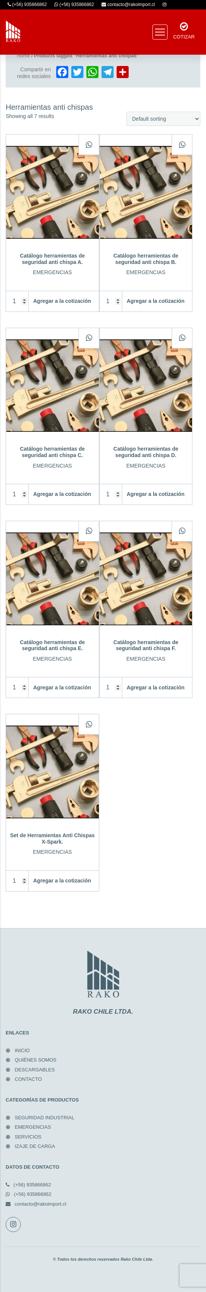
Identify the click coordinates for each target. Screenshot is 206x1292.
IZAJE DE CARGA (35, 1146)
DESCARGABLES (35, 1070)
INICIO (22, 1050)
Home (23, 55)
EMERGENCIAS (33, 1127)
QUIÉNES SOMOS (36, 1060)
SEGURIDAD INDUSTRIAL (44, 1117)
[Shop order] (163, 119)
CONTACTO (28, 1079)
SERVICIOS (28, 1137)
